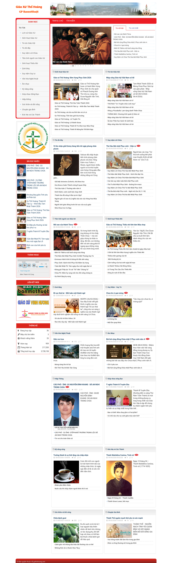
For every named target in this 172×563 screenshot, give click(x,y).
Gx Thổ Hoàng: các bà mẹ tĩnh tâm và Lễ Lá (71, 112)
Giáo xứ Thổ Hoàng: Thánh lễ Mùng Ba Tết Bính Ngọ (74, 129)
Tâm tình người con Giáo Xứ (33, 58)
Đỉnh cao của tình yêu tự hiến (36, 246)
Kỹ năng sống (27, 89)
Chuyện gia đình (28, 109)
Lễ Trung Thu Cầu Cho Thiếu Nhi (120, 269)
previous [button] (20, 265)
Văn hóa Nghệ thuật (30, 79)
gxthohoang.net (39, 562)
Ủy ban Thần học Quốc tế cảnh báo (120, 121)
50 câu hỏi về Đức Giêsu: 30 (65, 318)
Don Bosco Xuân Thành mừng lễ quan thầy (70, 185)
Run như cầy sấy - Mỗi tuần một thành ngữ (70, 322)
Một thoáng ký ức (114, 259)
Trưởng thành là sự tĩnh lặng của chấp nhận (71, 455)
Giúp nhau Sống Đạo (30, 94)
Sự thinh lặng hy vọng (63, 276)
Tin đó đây (26, 48)
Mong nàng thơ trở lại (63, 364)
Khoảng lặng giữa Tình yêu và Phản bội (37, 196)
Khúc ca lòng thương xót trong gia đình (122, 543)
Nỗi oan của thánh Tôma (62, 62)
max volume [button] (47, 267)
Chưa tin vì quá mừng (121, 45)
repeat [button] (41, 264)
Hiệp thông (26, 99)
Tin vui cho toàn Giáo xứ (64, 438)
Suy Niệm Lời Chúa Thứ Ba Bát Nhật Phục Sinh (125, 195)
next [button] (29, 265)
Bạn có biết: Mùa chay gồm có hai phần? (123, 412)
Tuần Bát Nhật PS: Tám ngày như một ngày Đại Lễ (73, 266)
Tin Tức (22, 28)
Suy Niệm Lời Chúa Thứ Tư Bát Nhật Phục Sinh (125, 188)
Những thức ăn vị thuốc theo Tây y (67, 548)
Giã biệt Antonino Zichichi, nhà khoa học (70, 182)
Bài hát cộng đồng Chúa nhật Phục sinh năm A (125, 368)
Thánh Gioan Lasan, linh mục (118, 501)
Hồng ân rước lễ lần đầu (116, 273)
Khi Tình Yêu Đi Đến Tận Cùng (66, 368)
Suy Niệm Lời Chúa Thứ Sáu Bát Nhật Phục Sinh (130, 57)
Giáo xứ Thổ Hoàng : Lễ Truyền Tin (67, 119)
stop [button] (34, 265)
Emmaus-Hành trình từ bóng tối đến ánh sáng (72, 259)
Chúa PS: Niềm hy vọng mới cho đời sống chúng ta (73, 273)
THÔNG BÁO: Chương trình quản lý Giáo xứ (123, 114)
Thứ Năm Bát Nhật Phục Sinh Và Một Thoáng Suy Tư (74, 256)
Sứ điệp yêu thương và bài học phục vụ (37, 226)
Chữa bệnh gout (60, 518)
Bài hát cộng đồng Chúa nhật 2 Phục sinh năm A (130, 42)
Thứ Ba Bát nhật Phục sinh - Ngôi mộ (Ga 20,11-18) (127, 191)
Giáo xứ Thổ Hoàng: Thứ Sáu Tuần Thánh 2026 (72, 103)
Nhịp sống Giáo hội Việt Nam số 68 (120, 78)
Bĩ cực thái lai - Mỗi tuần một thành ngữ (69, 293)
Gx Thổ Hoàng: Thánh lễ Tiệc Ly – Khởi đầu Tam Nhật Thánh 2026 (77, 107)
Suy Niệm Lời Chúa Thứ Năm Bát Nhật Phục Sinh (126, 178)
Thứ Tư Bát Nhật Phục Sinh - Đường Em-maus (125, 184)
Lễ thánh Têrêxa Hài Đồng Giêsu (119, 266)
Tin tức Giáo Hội (28, 43)
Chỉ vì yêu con (113, 364)
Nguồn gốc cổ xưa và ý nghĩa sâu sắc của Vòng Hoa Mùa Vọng (76, 200)
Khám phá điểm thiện (63, 485)
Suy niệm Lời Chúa (30, 53)
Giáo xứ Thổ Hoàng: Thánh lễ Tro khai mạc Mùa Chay (74, 126)
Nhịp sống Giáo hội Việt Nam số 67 (120, 100)
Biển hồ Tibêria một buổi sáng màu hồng (128, 48)
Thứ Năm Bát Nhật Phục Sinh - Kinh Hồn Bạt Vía (125, 174)
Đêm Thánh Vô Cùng (27, 274)
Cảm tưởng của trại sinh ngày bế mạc (121, 263)
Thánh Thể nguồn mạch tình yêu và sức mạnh (124, 518)
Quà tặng (26, 68)
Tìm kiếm (70, 21)
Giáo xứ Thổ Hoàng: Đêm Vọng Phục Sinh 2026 (72, 78)
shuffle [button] (45, 264)
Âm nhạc (25, 84)
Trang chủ (57, 21)
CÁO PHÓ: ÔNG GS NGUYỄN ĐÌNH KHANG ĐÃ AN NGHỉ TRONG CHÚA (133, 38)
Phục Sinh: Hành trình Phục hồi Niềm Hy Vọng (72, 263)
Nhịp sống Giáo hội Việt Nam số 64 (120, 124)
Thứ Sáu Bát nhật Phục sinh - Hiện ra (126, 51)
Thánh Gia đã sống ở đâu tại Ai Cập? (68, 195)
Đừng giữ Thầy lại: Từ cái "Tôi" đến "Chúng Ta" (72, 270)
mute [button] (37, 267)
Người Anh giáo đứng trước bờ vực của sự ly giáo (73, 205)
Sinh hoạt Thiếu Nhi (30, 63)
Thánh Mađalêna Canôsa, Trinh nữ (126, 54)
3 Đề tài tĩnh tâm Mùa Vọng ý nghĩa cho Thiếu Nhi (126, 252)
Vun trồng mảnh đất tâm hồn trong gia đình (124, 540)
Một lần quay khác (114, 322)
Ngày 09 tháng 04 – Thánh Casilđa (120, 498)
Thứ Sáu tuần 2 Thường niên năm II (68, 188)
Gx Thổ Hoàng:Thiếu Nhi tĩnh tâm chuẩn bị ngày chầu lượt (129, 249)
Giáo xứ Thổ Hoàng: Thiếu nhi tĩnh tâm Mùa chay (125, 225)
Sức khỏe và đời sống (31, 104)
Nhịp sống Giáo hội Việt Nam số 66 (120, 107)
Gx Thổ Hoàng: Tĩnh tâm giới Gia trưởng (69, 116)
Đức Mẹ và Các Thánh (31, 115)
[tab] (119, 28)
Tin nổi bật (119, 28)
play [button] (24, 265)
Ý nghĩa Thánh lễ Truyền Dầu (117, 385)
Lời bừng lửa (112, 319)
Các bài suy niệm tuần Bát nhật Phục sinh (123, 181)
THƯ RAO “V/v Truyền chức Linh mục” (122, 104)
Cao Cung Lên (25, 271)
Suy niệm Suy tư (28, 74)
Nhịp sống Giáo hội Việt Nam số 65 (120, 117)
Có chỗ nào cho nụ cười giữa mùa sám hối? (124, 416)
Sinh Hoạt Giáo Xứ (29, 38)
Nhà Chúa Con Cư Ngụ (63, 208)
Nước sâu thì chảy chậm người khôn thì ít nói (71, 489)
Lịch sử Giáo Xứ (28, 33)
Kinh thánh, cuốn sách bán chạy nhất (68, 192)
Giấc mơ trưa (59, 339)
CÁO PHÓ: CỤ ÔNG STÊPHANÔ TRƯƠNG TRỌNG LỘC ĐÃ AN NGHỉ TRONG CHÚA (76, 434)
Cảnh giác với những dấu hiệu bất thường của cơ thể (74, 544)
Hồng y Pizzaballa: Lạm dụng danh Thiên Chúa (125, 111)
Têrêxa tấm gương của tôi (117, 256)
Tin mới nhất (133, 28)
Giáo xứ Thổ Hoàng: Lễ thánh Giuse (68, 123)
